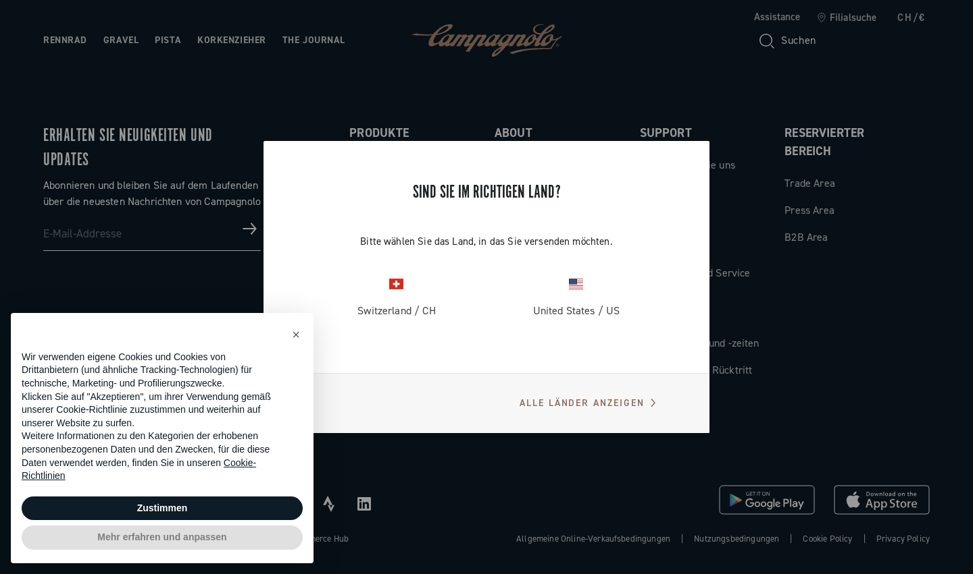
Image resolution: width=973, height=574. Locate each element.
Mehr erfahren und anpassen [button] (161, 537)
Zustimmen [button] (162, 508)
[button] (296, 334)
